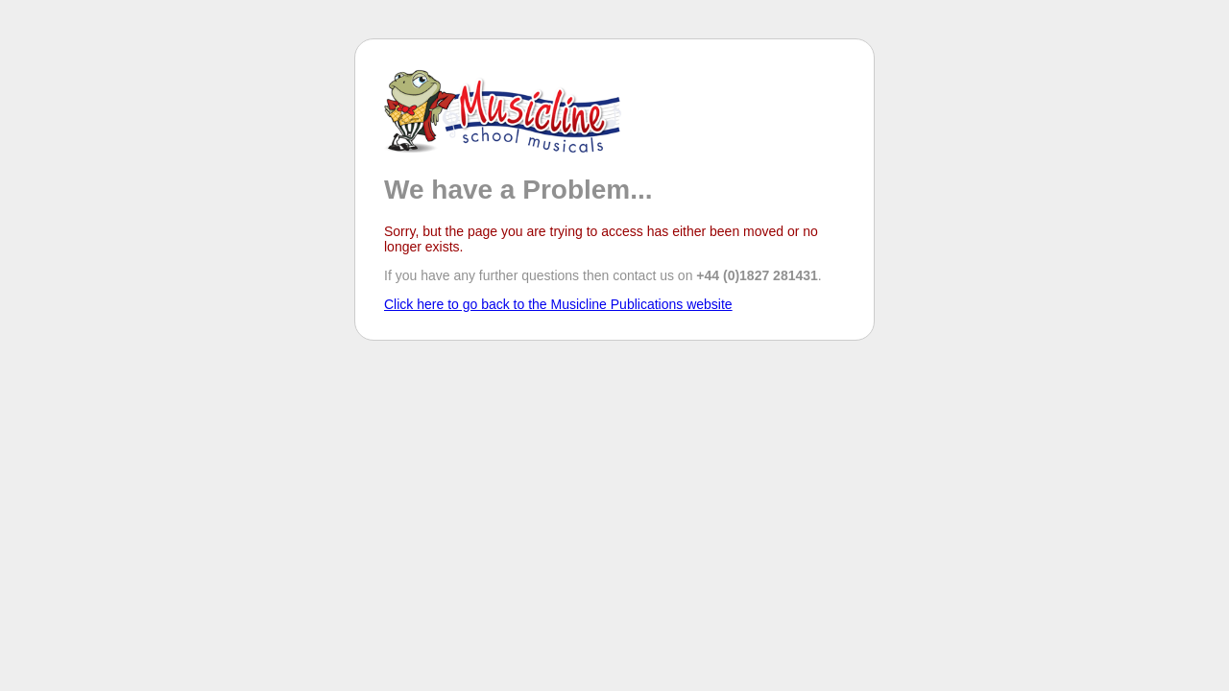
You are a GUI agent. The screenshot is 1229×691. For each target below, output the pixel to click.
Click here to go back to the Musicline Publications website (558, 304)
